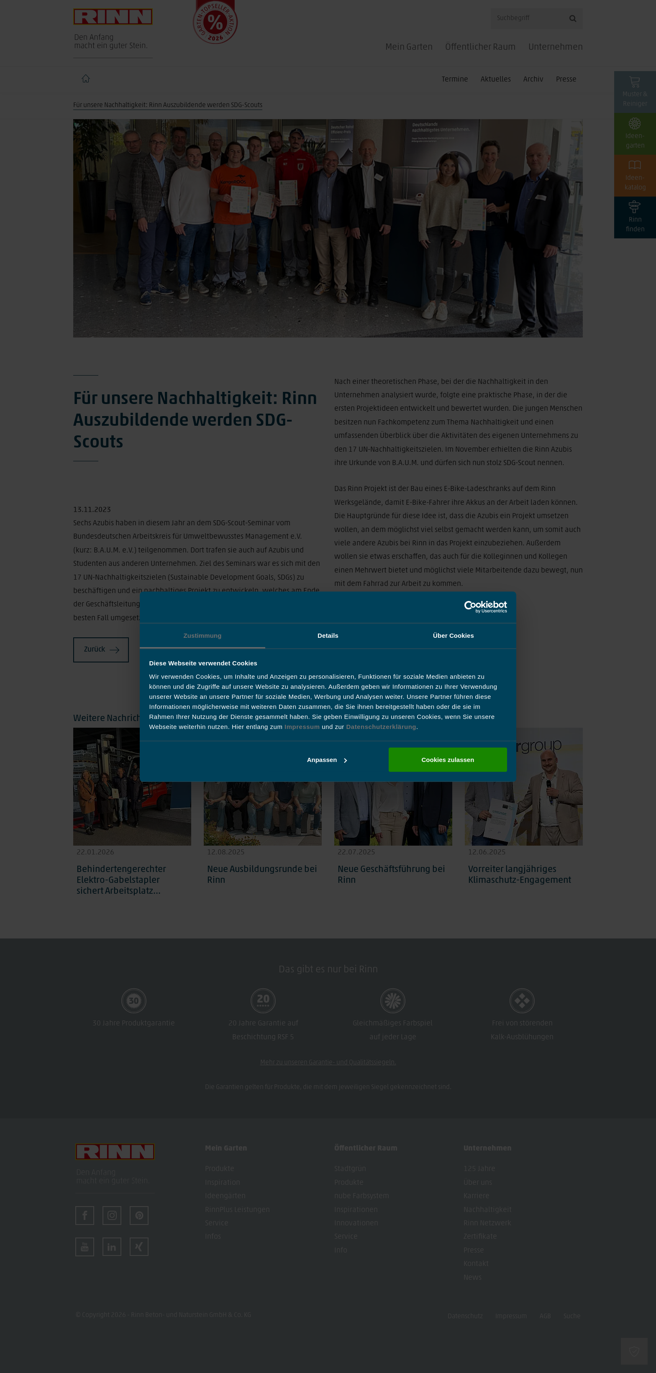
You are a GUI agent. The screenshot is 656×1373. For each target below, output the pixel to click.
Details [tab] (328, 635)
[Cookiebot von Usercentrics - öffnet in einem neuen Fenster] (470, 607)
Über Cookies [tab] (453, 635)
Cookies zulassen (447, 759)
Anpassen (327, 759)
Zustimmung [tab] (203, 635)
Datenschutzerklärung (381, 726)
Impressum (303, 726)
